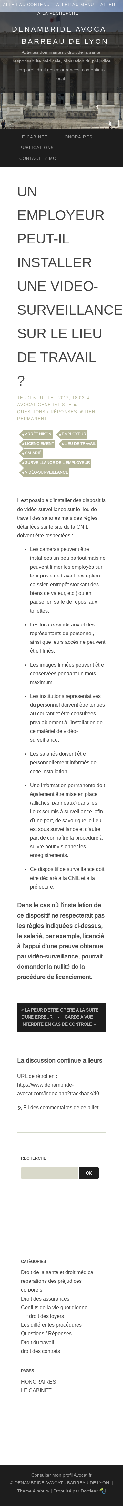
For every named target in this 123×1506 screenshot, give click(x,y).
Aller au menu (75, 4)
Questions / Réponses (47, 411)
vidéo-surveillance (46, 472)
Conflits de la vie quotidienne (54, 1307)
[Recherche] (49, 1173)
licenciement (39, 444)
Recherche (33, 1158)
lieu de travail (80, 444)
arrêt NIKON (38, 434)
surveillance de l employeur (57, 463)
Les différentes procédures (51, 1325)
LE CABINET (36, 1390)
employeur (74, 434)
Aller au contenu (26, 4)
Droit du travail (37, 1342)
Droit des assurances (45, 1298)
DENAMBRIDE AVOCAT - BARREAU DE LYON (62, 1482)
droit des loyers (46, 1316)
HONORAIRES (38, 1382)
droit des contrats (40, 1351)
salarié (33, 453)
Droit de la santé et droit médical (58, 1272)
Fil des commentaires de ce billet (60, 1107)
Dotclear (89, 1490)
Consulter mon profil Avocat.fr (61, 1475)
